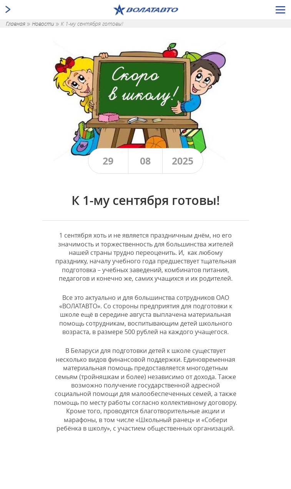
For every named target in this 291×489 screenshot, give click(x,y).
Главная (16, 23)
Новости (44, 23)
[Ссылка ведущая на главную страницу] (145, 9)
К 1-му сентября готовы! (92, 23)
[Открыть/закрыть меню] (280, 9)
